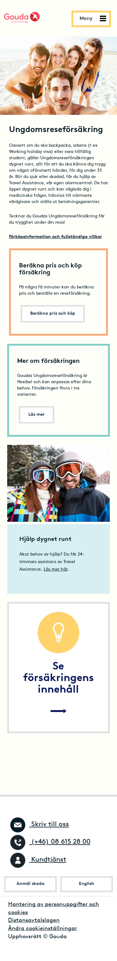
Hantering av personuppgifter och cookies (53, 909)
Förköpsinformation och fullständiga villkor (55, 237)
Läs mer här (55, 569)
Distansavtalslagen (34, 920)
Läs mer (36, 414)
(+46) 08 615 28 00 (50, 842)
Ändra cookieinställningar (42, 929)
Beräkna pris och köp (52, 313)
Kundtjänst (38, 859)
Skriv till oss (39, 824)
